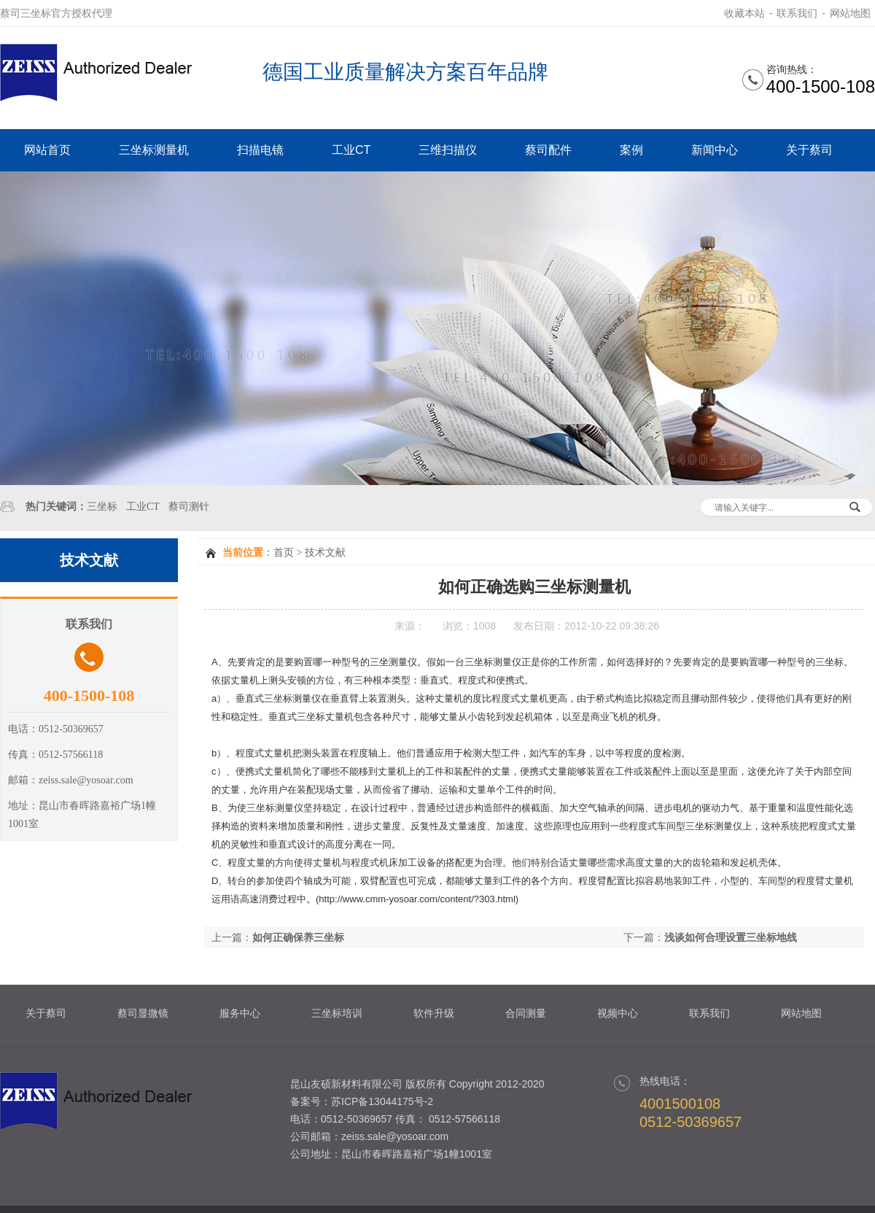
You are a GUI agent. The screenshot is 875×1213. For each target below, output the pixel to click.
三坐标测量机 (154, 150)
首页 (283, 552)
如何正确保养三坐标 (298, 937)
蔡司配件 (548, 150)
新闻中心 (714, 150)
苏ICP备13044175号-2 (382, 1101)
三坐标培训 (336, 1013)
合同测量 (525, 1013)
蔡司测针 (188, 506)
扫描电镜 (260, 150)
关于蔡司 (809, 150)
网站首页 (47, 150)
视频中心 (617, 1013)
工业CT (351, 150)
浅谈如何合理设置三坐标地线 (730, 937)
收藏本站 (744, 13)
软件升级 (433, 1013)
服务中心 (239, 1013)
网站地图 (850, 13)
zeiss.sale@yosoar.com (394, 1136)
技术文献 (325, 552)
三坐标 (102, 506)
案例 (631, 150)
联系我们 (797, 13)
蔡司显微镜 (142, 1013)
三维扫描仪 (448, 150)
